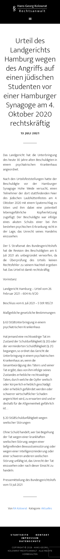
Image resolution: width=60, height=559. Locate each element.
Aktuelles (46, 508)
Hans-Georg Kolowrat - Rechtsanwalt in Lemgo (30, 8)
